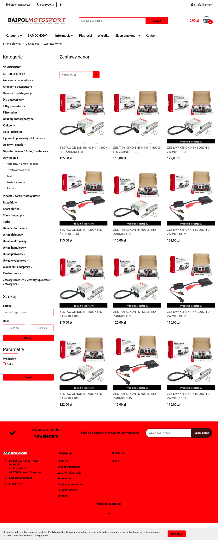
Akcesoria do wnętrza (18, 80)
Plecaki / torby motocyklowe (21, 196)
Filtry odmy (10, 112)
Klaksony (9, 125)
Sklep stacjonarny (127, 35)
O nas (115, 461)
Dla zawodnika (13, 99)
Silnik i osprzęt (14, 215)
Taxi (9, 176)
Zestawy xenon (16, 182)
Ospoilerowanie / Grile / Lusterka (25, 151)
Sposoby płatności (68, 466)
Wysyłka (103, 35)
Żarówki (11, 188)
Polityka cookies (67, 490)
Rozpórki (10, 202)
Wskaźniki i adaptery (17, 267)
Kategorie (14, 35)
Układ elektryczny (16, 241)
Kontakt (151, 35)
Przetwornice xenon (19, 169)
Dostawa (62, 461)
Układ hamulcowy (15, 247)
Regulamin (64, 478)
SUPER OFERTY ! (14, 74)
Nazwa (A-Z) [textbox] (69, 74)
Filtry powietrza (14, 106)
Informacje (64, 35)
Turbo (8, 222)
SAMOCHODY (38, 35)
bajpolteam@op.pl (20, 477)
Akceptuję (176, 533)
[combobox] (80, 74)
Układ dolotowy (14, 235)
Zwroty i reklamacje (69, 472)
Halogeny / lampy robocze (22, 163)
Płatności (85, 35)
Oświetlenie (11, 157)
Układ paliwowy (14, 254)
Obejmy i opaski (14, 145)
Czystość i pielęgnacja (17, 93)
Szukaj (28, 338)
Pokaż (28, 377)
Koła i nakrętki (13, 132)
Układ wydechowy (16, 260)
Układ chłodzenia (15, 228)
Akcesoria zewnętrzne (18, 86)
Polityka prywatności (70, 484)
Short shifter (12, 209)
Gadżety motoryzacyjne (19, 119)
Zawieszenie (12, 273)
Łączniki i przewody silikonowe (24, 138)
